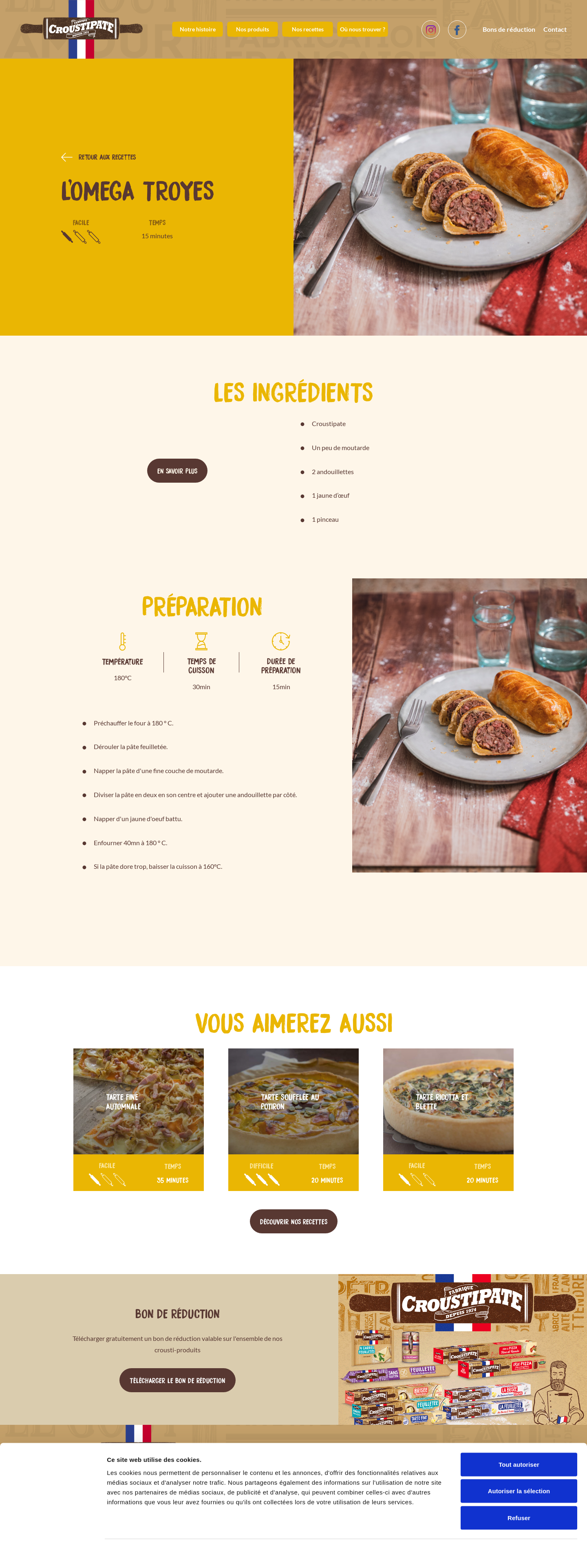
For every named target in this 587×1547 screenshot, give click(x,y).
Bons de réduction (509, 29)
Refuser (519, 1493)
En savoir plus (177, 470)
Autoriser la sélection (519, 1466)
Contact (555, 29)
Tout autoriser (519, 1440)
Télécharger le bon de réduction (177, 1380)
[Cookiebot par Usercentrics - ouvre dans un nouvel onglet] (52, 1531)
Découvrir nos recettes (293, 1221)
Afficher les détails (449, 1530)
